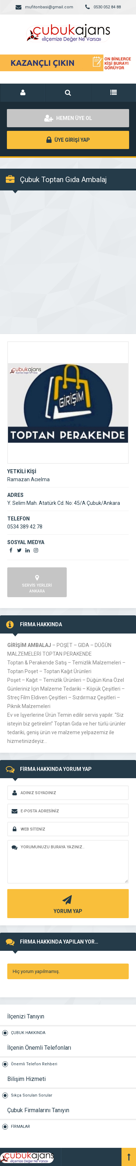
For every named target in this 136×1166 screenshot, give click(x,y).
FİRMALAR (20, 1126)
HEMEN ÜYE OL (68, 118)
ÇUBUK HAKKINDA (28, 1032)
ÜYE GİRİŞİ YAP (68, 140)
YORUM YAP (67, 903)
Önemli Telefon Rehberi (34, 1064)
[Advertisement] (68, 262)
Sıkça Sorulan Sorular (31, 1095)
